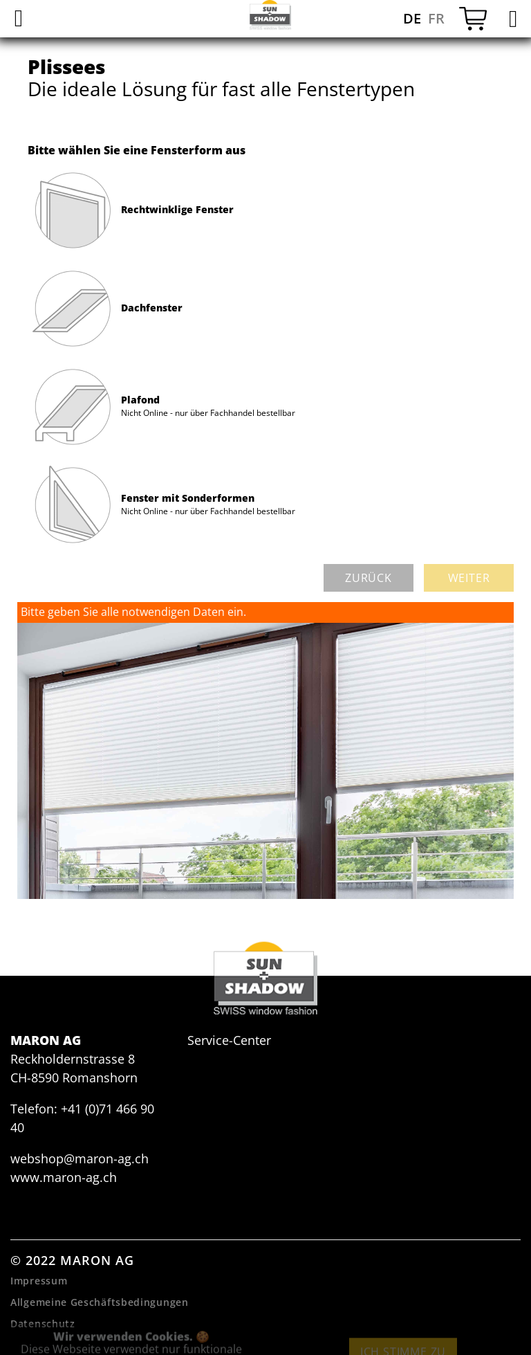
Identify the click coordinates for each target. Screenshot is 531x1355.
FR (436, 18)
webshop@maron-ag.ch (79, 1158)
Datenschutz (42, 1323)
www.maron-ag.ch (63, 1177)
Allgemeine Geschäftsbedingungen (99, 1302)
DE (412, 18)
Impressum (38, 1280)
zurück (368, 577)
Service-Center (229, 1040)
